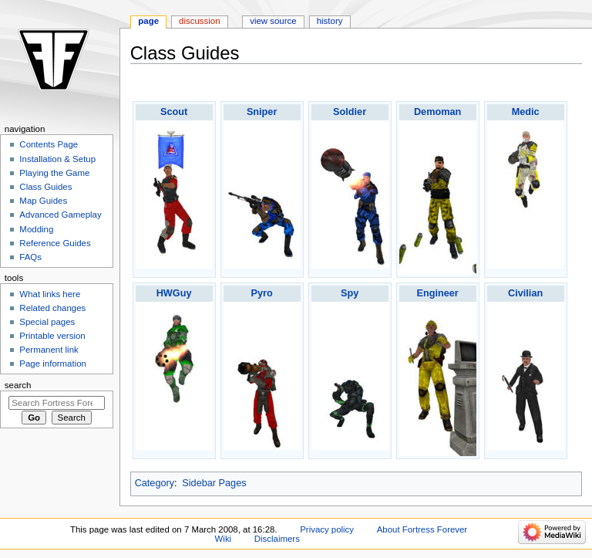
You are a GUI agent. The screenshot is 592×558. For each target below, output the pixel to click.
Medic (526, 112)
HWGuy (174, 293)
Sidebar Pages (214, 483)
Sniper (262, 112)
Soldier (349, 112)
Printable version (52, 335)
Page (148, 20)
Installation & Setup (57, 159)
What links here (49, 294)
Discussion (199, 20)
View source (273, 20)
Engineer (437, 293)
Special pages (47, 321)
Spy (349, 293)
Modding (36, 229)
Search (18, 385)
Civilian (525, 293)
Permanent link (48, 349)
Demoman (437, 112)
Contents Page (48, 144)
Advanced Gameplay (60, 214)
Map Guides (43, 200)
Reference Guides (54, 243)
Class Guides (45, 186)
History (330, 20)
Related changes (52, 308)
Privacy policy (327, 529)
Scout (173, 112)
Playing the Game (54, 173)
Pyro (262, 293)
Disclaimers (277, 538)
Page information (52, 363)
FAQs (30, 257)
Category (154, 483)
